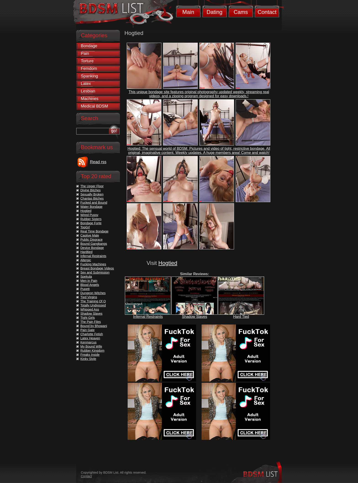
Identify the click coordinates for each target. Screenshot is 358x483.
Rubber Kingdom (92, 350)
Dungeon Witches (93, 293)
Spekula (86, 276)
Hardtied (86, 252)
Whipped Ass (89, 309)
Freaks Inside (90, 354)
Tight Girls (87, 317)
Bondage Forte (91, 223)
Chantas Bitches (92, 198)
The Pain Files (90, 322)
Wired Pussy (89, 215)
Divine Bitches (90, 190)
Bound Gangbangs (93, 243)
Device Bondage (92, 248)
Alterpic (85, 260)
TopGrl (85, 227)
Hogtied (167, 263)
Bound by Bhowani (93, 326)
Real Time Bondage (94, 231)
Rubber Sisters (91, 219)
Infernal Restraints (148, 317)
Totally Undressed (93, 305)
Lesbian (88, 91)
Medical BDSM (94, 106)
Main (188, 12)
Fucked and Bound (93, 202)
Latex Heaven (90, 338)
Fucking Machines (93, 264)
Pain (85, 53)
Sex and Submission (95, 272)
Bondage (89, 46)
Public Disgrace (91, 239)
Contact (267, 12)
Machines (89, 98)
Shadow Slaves (194, 317)
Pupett (85, 289)
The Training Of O (93, 301)
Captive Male (89, 235)
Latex (86, 83)
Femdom (89, 68)
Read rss (98, 162)
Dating (214, 12)
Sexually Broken (91, 194)
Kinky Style (88, 359)
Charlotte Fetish (91, 334)
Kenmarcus (88, 342)
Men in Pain (88, 280)
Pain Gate (87, 330)
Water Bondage (91, 207)
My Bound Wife (91, 346)
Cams (241, 12)
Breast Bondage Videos (97, 268)
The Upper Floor (92, 186)
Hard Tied (241, 317)
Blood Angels (89, 285)
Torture (87, 61)
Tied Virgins (88, 297)
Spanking (89, 76)
